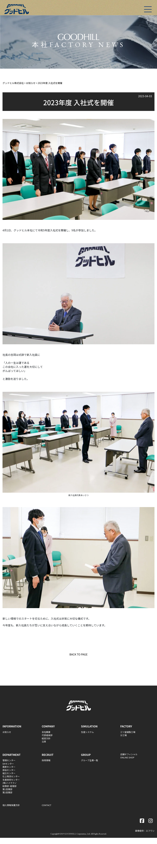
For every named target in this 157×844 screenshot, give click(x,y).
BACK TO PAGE (79, 654)
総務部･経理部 (9, 786)
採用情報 (46, 760)
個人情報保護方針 (11, 805)
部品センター (9, 770)
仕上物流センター (11, 776)
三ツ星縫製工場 (127, 732)
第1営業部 (7, 789)
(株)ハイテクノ (10, 782)
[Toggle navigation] (148, 9)
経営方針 (46, 738)
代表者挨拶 (47, 735)
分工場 (123, 735)
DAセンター (8, 763)
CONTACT (46, 805)
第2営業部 (7, 792)
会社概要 (46, 732)
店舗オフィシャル (128, 754)
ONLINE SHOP (127, 757)
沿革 (44, 741)
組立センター (9, 773)
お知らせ (7, 732)
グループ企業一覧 (89, 760)
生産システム (87, 732)
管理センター (9, 760)
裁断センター (9, 766)
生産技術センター (11, 779)
